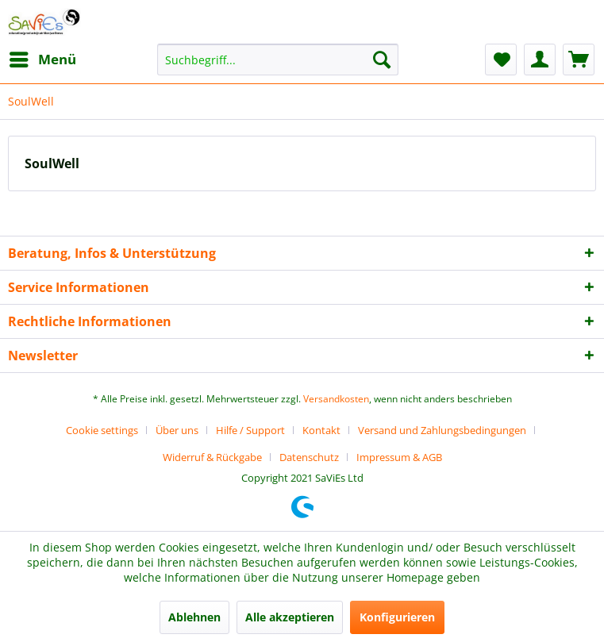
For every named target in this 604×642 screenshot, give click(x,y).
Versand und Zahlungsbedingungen (442, 430)
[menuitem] (42, 59)
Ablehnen (194, 617)
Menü (43, 57)
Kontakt (321, 430)
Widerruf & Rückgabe (212, 457)
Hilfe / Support (250, 430)
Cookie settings (102, 430)
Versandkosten (336, 399)
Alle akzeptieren (289, 617)
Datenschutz (309, 457)
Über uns (177, 430)
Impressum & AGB (399, 457)
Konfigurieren (397, 617)
